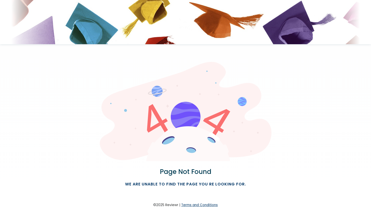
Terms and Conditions (199, 205)
